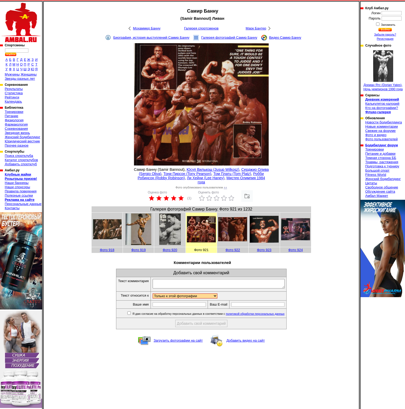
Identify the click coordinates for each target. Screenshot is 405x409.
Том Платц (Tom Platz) (232, 174)
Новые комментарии (381, 126)
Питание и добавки (380, 154)
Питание (11, 116)
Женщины (29, 74)
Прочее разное (16, 145)
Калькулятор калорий (382, 104)
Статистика (14, 93)
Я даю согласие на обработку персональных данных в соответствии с (215, 315)
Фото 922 (233, 250)
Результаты (14, 89)
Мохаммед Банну (146, 28)
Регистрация (385, 38)
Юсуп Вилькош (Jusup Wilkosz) (213, 169)
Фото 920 (170, 250)
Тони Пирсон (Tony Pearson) (187, 174)
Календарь (13, 101)
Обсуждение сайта (380, 191)
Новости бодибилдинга (383, 122)
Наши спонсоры (17, 187)
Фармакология (16, 124)
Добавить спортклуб (21, 164)
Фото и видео (376, 135)
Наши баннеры (16, 183)
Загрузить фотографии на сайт (178, 342)
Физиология (14, 120)
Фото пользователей (381, 139)
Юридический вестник (22, 141)
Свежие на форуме (380, 131)
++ (225, 187)
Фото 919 (138, 250)
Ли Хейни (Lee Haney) (205, 178)
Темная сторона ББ (380, 158)
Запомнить (388, 24)
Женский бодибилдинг (22, 137)
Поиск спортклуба (19, 156)
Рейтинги (12, 97)
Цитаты (371, 183)
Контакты (12, 208)
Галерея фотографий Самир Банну (229, 37)
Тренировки (14, 112)
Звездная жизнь (17, 133)
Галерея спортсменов (201, 28)
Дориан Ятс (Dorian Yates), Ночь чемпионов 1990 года (383, 70)
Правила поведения (21, 191)
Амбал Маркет (376, 196)
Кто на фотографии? (381, 108)
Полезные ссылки (19, 195)
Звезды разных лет (20, 79)
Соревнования (16, 129)
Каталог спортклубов (21, 160)
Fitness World (375, 175)
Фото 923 (264, 250)
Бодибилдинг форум (381, 145)
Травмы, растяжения (381, 162)
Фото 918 (107, 250)
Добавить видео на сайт (245, 342)
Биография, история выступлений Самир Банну (151, 37)
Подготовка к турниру (382, 166)
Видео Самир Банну (285, 37)
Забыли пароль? (385, 34)
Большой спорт (377, 170)
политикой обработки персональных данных (263, 315)
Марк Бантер (256, 28)
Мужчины (12, 74)
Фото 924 (295, 250)
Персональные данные (23, 204)
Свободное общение (381, 187)
